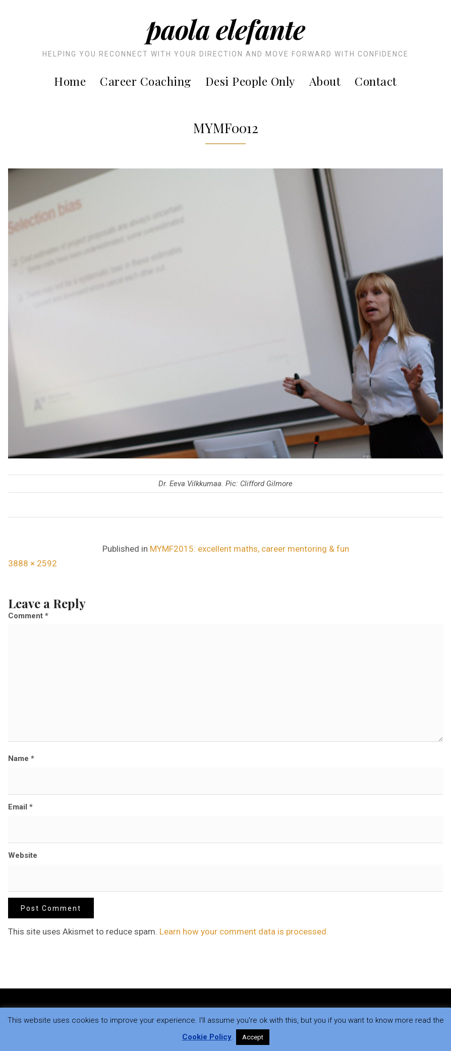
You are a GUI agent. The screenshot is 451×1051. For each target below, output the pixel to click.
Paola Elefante (225, 29)
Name (21, 758)
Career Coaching (145, 81)
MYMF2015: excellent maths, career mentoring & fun (249, 549)
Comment (28, 615)
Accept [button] (252, 1037)
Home (70, 81)
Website (22, 855)
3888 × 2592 (32, 563)
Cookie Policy (207, 1036)
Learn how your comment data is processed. (243, 931)
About (325, 81)
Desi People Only (250, 81)
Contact (376, 81)
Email (20, 806)
